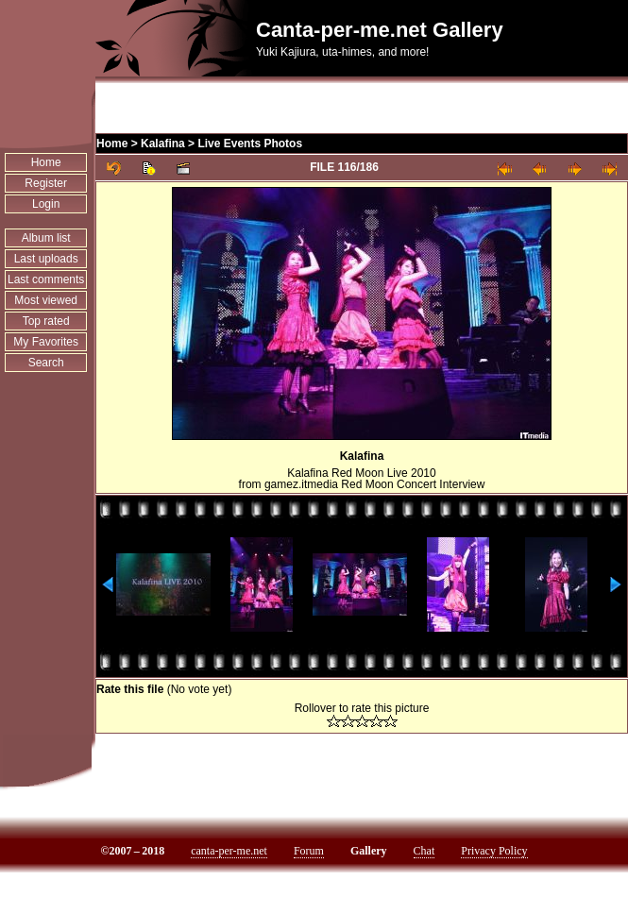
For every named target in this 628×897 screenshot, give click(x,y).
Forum (309, 850)
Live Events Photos (249, 143)
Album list (46, 238)
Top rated (46, 321)
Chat (424, 850)
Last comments (46, 279)
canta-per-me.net (229, 850)
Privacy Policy (494, 850)
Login (45, 204)
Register (46, 183)
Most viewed (45, 300)
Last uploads (46, 258)
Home (46, 162)
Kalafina (163, 143)
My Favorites (45, 341)
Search (46, 362)
